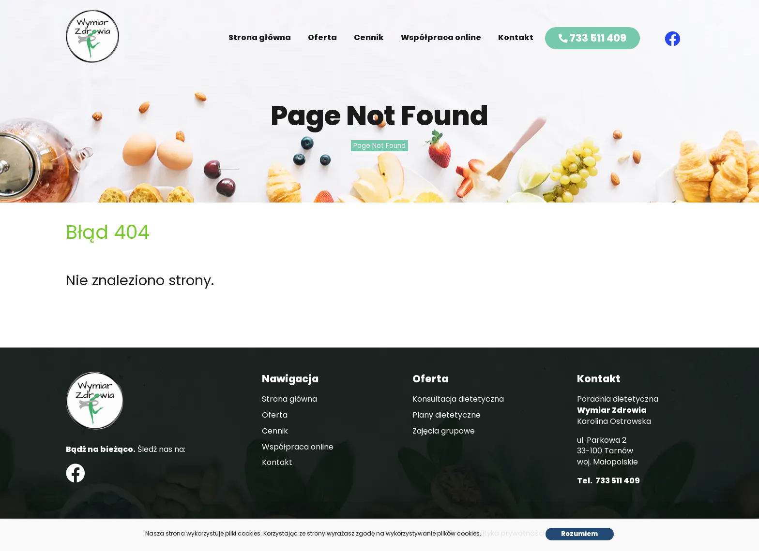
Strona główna (259, 37)
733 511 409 (592, 38)
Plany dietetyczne (446, 415)
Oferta (322, 37)
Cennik (369, 37)
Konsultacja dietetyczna (458, 399)
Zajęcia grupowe (443, 431)
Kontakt (515, 37)
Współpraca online (441, 37)
